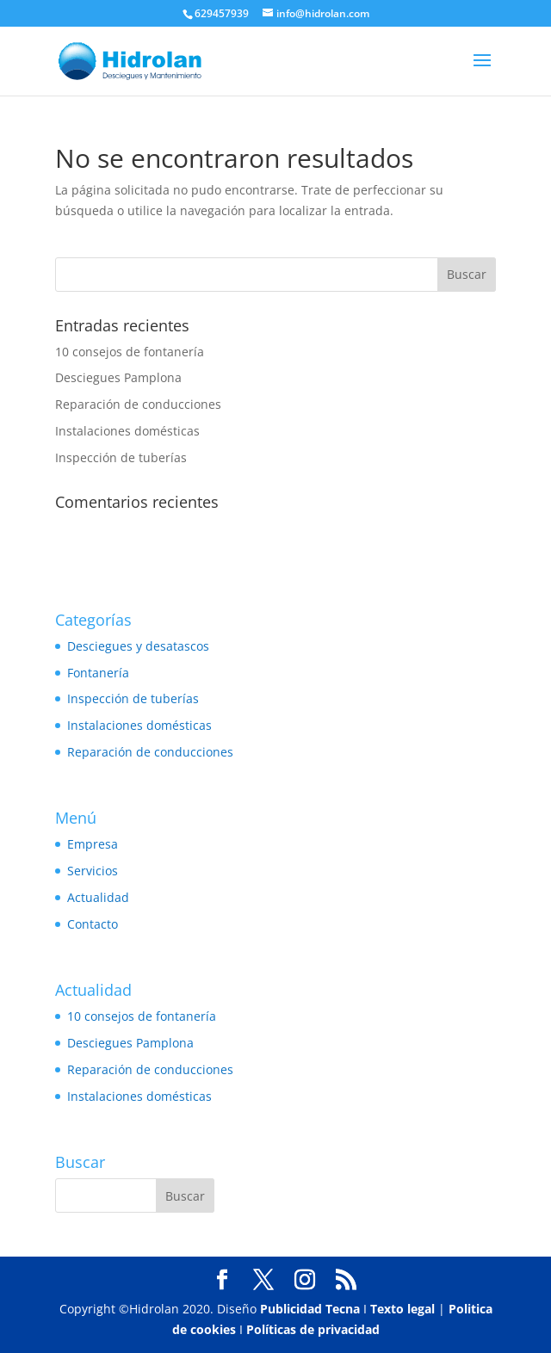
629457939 (222, 13)
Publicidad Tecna (310, 1308)
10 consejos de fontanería (129, 351)
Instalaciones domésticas (127, 431)
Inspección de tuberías (121, 457)
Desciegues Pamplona (118, 377)
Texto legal (402, 1308)
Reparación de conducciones (138, 404)
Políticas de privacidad (313, 1329)
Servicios (92, 870)
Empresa (92, 844)
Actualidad (98, 897)
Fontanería (98, 672)
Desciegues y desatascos (138, 646)
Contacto (92, 924)
